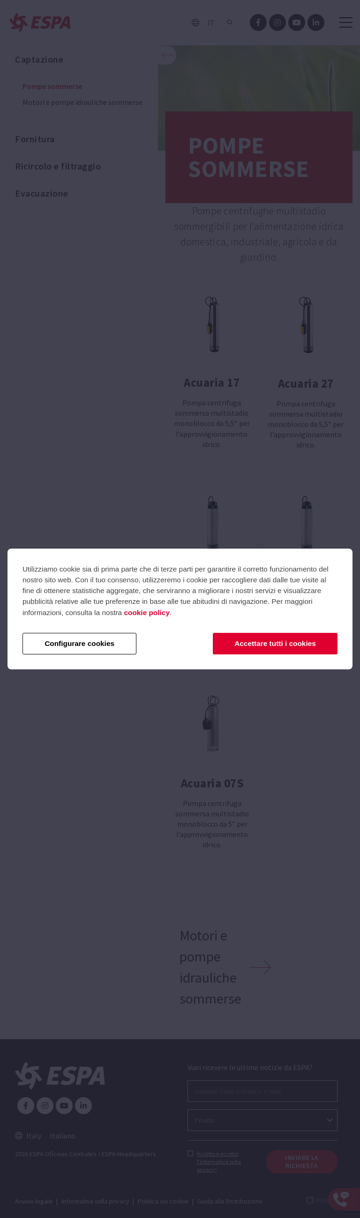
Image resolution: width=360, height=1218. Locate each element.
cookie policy (147, 612)
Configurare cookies (79, 643)
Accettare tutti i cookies (275, 643)
